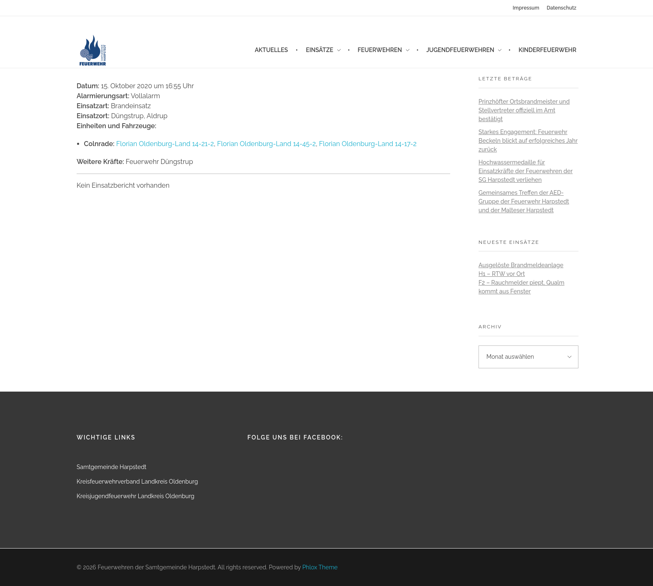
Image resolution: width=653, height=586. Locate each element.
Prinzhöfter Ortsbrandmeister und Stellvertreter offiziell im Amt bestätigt (524, 110)
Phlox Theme (320, 567)
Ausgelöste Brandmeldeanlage (521, 265)
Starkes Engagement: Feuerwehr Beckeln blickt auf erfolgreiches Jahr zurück (528, 141)
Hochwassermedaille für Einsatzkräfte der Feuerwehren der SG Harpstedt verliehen (526, 171)
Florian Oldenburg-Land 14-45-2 (266, 144)
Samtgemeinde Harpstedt (112, 467)
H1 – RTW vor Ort (502, 274)
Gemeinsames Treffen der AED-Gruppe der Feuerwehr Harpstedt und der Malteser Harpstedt (524, 201)
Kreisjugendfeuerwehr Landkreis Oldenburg (135, 496)
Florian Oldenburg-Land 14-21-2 (165, 144)
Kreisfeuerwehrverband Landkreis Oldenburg (137, 481)
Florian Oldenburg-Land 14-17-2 (367, 144)
